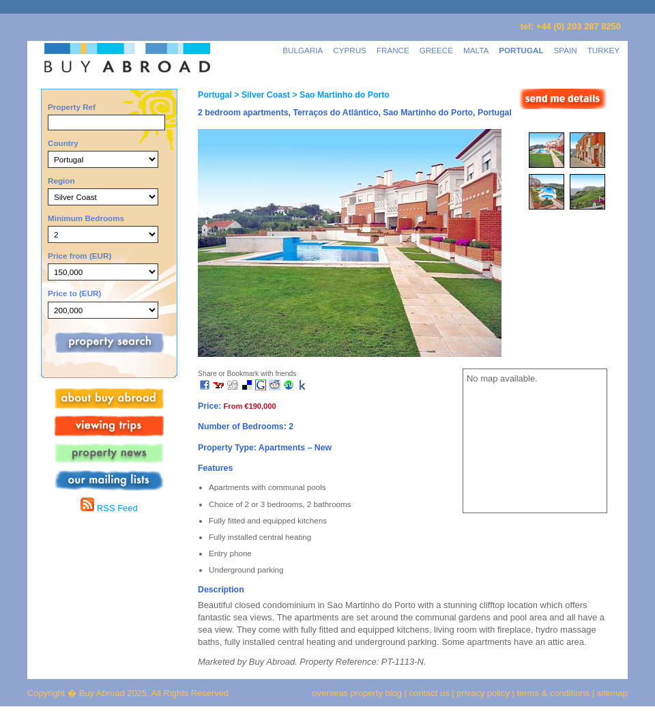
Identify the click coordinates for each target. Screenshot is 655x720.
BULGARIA (302, 50)
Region (61, 180)
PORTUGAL (521, 50)
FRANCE (393, 50)
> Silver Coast (261, 95)
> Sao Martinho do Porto (340, 95)
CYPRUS (349, 50)
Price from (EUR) (79, 255)
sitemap (611, 693)
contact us (429, 693)
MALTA (476, 50)
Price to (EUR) (74, 293)
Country (63, 143)
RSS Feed (109, 508)
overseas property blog (357, 693)
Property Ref (72, 106)
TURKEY (603, 50)
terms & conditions (554, 693)
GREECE (436, 50)
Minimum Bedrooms (86, 218)
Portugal (215, 95)
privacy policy (483, 693)
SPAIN (565, 50)
